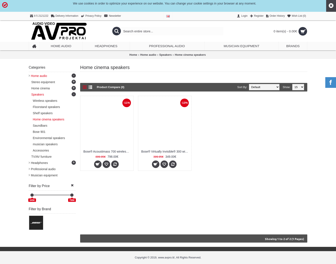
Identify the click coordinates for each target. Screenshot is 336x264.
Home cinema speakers (190, 54)
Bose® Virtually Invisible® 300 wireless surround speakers (165, 151)
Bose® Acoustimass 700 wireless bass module (107, 151)
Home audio (148, 54)
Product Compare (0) (110, 87)
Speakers (165, 54)
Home (133, 54)
